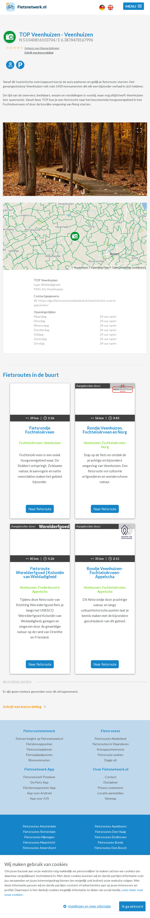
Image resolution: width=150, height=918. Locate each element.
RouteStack (81, 267)
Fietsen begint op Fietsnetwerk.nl (39, 738)
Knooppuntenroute (110, 749)
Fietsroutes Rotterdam (39, 831)
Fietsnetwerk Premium (39, 777)
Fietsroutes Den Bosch (111, 848)
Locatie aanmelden (110, 793)
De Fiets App (39, 782)
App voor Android (39, 793)
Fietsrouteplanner (39, 749)
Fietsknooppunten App (39, 788)
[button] (133, 6)
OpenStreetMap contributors (129, 267)
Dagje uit (110, 760)
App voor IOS (39, 798)
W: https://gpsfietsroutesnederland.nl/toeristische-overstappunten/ (75, 303)
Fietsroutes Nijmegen (39, 837)
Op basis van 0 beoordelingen (41, 48)
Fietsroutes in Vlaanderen (111, 744)
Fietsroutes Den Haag (110, 831)
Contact (110, 777)
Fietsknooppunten (39, 744)
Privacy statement (110, 788)
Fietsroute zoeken (110, 755)
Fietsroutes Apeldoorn (111, 826)
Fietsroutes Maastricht (39, 842)
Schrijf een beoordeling (25, 706)
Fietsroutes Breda (110, 842)
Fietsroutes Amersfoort (39, 848)
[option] (75, 159)
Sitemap (110, 798)
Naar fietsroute (39, 509)
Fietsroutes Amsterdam (39, 826)
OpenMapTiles (100, 267)
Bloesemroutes (39, 760)
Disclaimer (111, 782)
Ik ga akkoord (132, 906)
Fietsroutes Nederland (110, 738)
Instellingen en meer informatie (87, 906)
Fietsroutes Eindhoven (111, 837)
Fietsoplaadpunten (39, 755)
